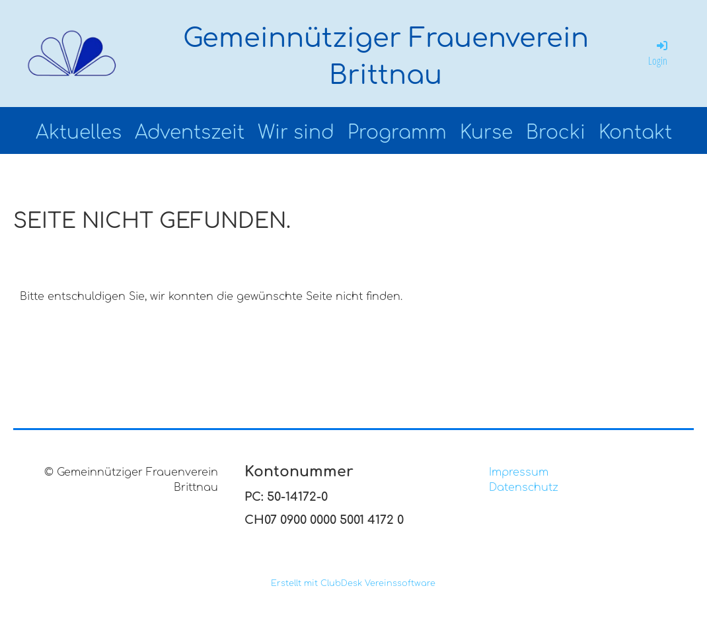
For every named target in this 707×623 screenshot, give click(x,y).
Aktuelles (79, 132)
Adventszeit (189, 132)
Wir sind (296, 132)
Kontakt (635, 132)
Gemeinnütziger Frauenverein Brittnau (386, 57)
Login (658, 53)
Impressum (518, 472)
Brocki (555, 132)
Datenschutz (523, 488)
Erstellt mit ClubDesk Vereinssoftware (353, 583)
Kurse (486, 132)
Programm (397, 132)
